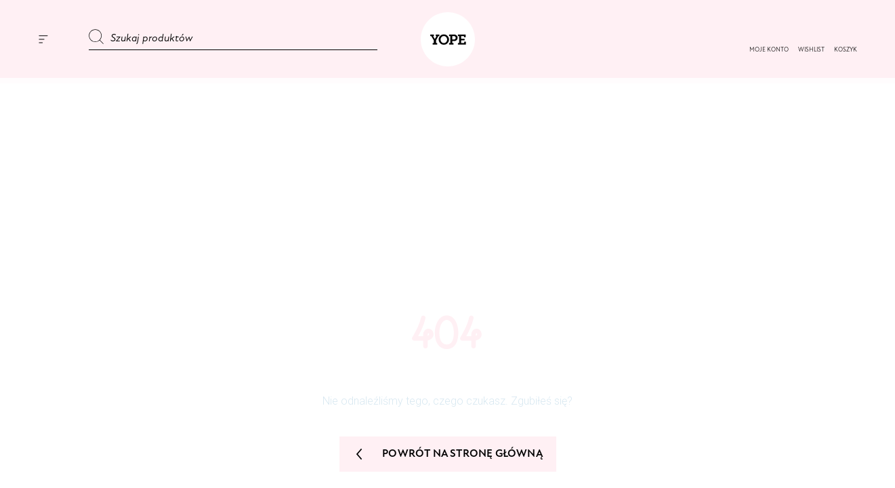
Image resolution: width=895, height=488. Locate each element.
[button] (811, 50)
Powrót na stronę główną (447, 454)
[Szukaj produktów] (233, 39)
